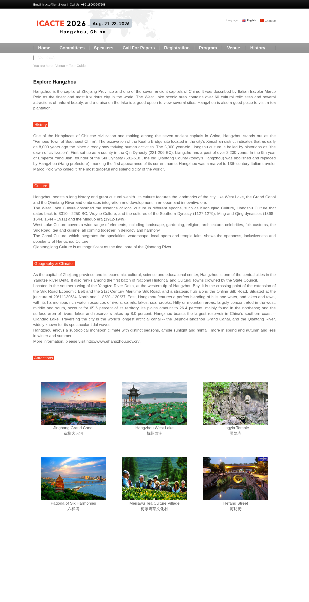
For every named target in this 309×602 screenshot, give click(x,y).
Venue (233, 47)
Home (44, 47)
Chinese (268, 20)
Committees (72, 47)
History (257, 47)
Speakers (104, 47)
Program (208, 47)
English (251, 20)
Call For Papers (139, 47)
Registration (177, 47)
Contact (46, 57)
